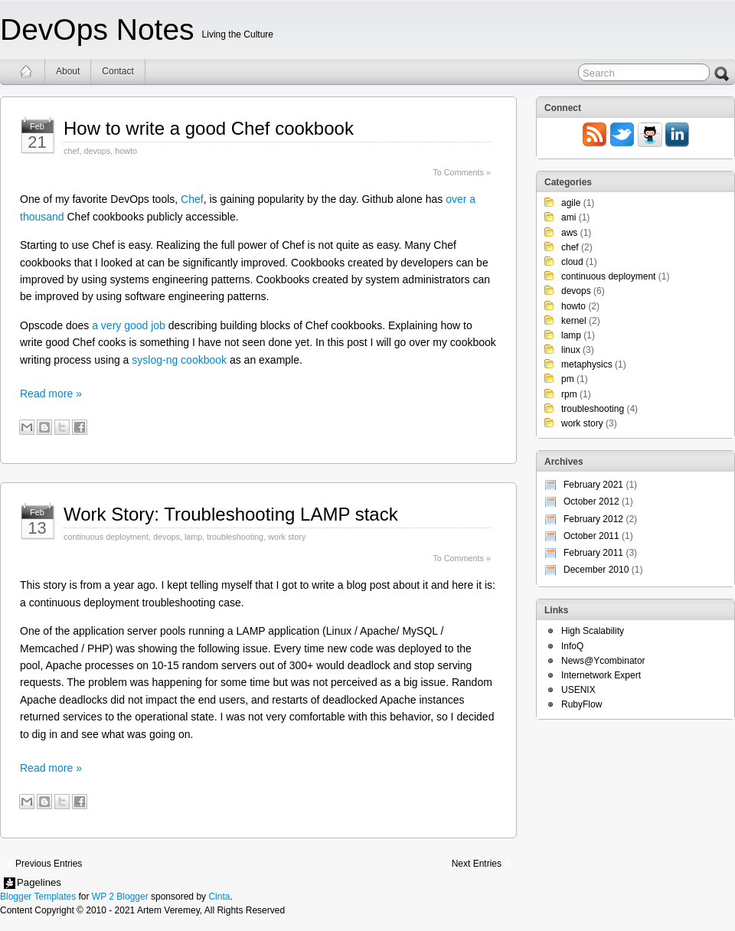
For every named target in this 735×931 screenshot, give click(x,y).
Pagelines (39, 882)
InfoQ (572, 646)
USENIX (578, 689)
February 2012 (593, 519)
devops (96, 150)
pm (567, 379)
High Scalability (592, 631)
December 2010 (596, 569)
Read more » (51, 393)
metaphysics (586, 364)
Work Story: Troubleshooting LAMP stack (231, 514)
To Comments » (462, 172)
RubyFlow (581, 704)
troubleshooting (235, 536)
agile (570, 203)
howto (126, 150)
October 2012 (591, 501)
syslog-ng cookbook (179, 360)
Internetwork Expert (601, 675)
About (68, 71)
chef (71, 150)
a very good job (128, 325)
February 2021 (593, 484)
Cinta (219, 896)
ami (568, 217)
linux (570, 350)
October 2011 (591, 536)
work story (286, 536)
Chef (192, 199)
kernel (573, 320)
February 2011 (593, 552)
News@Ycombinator (603, 660)
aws (569, 232)
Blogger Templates (38, 896)
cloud (572, 261)
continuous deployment (106, 536)
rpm (569, 394)
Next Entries (476, 863)
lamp (193, 536)
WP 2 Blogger (120, 896)
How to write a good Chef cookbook (209, 128)
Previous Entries (48, 863)
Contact (117, 71)
